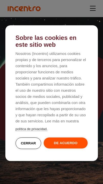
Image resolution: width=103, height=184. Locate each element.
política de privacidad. (31, 129)
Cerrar (28, 143)
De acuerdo (65, 143)
